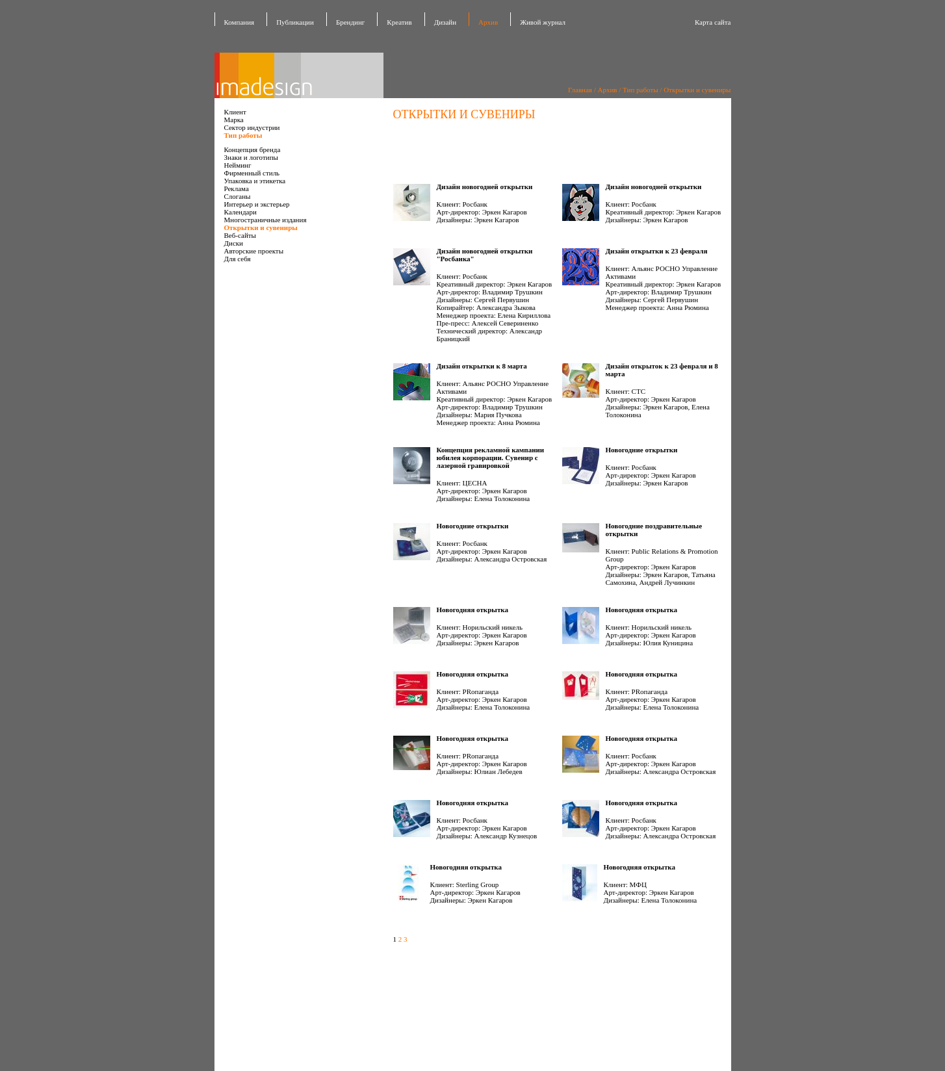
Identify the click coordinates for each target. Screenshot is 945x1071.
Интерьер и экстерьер (257, 204)
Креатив (399, 22)
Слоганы (237, 196)
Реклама (236, 188)
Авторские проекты (254, 251)
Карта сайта (713, 22)
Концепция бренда (252, 149)
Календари (240, 212)
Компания (239, 22)
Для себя (237, 259)
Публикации (295, 22)
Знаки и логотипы (251, 157)
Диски (234, 243)
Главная (580, 90)
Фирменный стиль (252, 173)
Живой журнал (542, 22)
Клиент (235, 112)
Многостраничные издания (265, 220)
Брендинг (350, 22)
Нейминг (238, 165)
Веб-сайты (240, 235)
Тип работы (640, 90)
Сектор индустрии (252, 127)
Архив (488, 22)
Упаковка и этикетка (255, 181)
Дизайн (445, 22)
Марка (234, 119)
